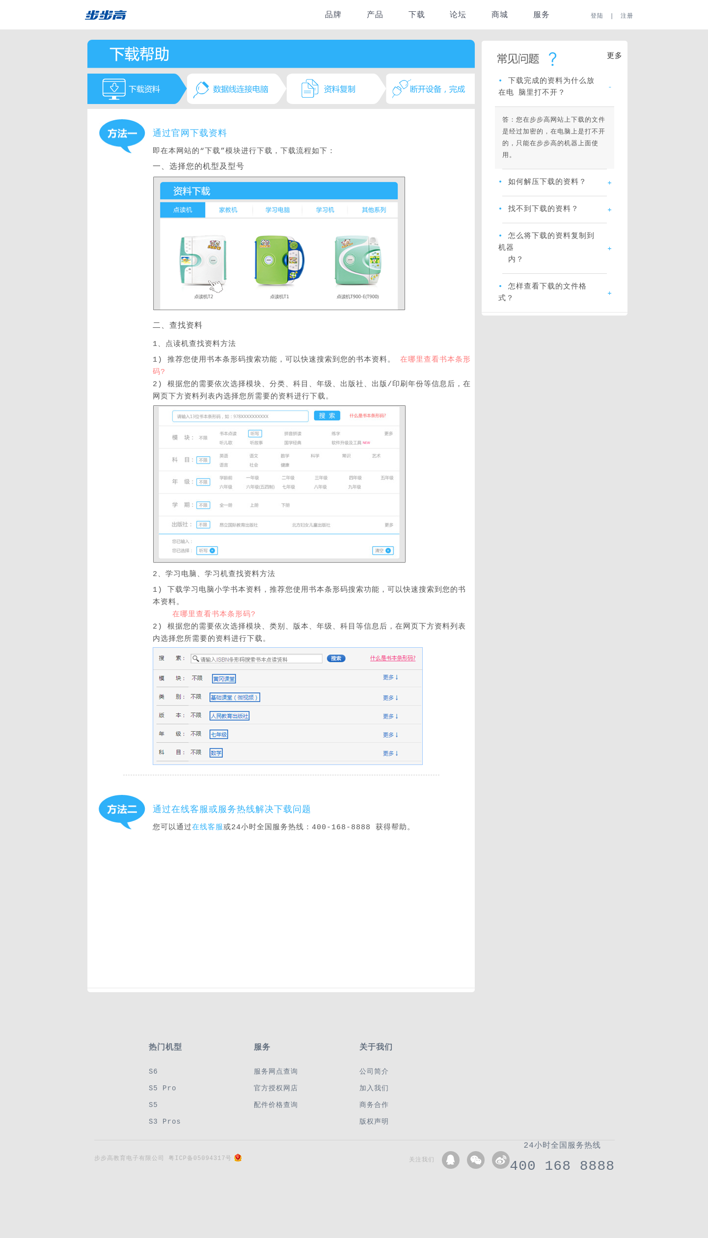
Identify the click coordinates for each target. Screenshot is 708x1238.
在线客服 (207, 828)
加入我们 (374, 1088)
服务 (541, 15)
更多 (615, 56)
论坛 (458, 15)
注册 (627, 16)
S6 (153, 1071)
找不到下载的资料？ (538, 209)
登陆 (597, 16)
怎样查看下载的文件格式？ (542, 293)
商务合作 (374, 1104)
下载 (416, 15)
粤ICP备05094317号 (200, 1158)
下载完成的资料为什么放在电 (546, 87)
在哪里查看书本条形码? (214, 614)
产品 (375, 15)
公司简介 (374, 1071)
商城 (499, 15)
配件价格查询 (276, 1104)
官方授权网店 (276, 1088)
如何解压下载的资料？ (542, 182)
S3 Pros (165, 1121)
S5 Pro (162, 1088)
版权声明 (374, 1121)
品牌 (333, 15)
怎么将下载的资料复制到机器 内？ (546, 248)
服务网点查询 (276, 1071)
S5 (153, 1104)
